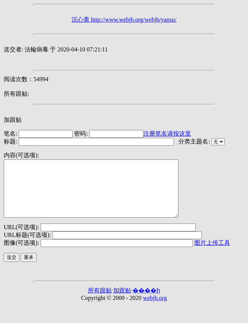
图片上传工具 (212, 254)
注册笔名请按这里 (167, 133)
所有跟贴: (16, 94)
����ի (146, 301)
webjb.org (155, 309)
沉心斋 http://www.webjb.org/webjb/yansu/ (124, 19)
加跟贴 (13, 120)
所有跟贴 (100, 301)
